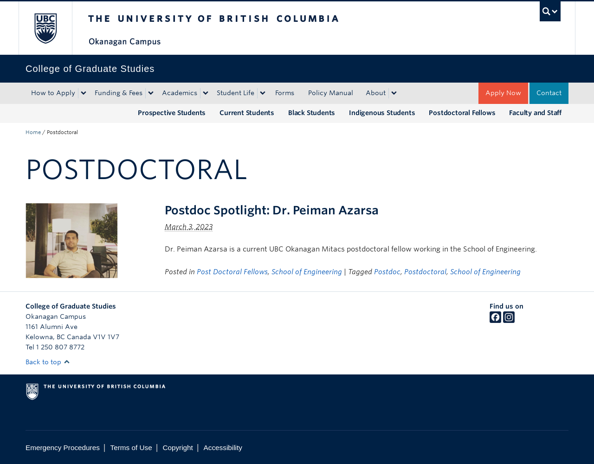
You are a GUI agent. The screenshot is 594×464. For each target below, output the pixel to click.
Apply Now (503, 93)
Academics (179, 93)
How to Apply (53, 93)
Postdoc (387, 272)
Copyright (177, 447)
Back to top (48, 362)
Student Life (235, 93)
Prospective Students (172, 112)
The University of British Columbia (45, 28)
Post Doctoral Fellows (232, 272)
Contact (549, 93)
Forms (284, 93)
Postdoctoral (425, 272)
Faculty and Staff (535, 112)
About (376, 93)
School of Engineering (306, 272)
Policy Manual (330, 93)
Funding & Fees (118, 93)
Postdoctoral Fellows (462, 112)
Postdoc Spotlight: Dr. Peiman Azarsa (272, 210)
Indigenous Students (382, 112)
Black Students (311, 112)
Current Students (247, 112)
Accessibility (223, 447)
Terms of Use (131, 447)
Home (33, 132)
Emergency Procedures (63, 447)
